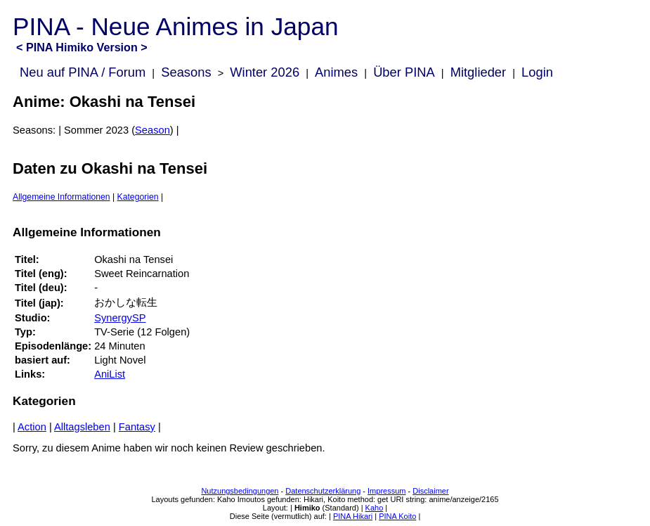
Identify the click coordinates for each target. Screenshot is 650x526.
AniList (109, 374)
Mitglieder (478, 72)
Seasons (186, 72)
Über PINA (404, 72)
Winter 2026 (264, 72)
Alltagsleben (82, 426)
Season (152, 130)
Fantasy (137, 426)
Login (537, 72)
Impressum (386, 491)
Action (32, 426)
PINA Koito (397, 516)
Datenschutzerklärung (322, 491)
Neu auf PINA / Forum (82, 72)
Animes (336, 72)
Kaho (374, 507)
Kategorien (138, 197)
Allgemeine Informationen (61, 197)
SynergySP (119, 317)
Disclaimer (430, 491)
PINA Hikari (352, 516)
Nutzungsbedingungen (239, 491)
